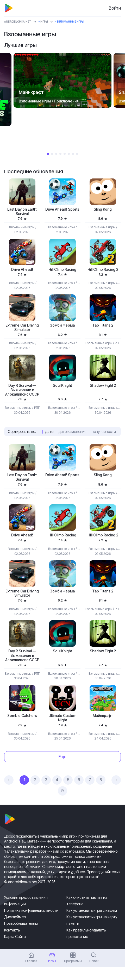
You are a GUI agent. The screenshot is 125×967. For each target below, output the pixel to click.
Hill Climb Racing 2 (103, 269)
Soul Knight (62, 385)
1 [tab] (48, 154)
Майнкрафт (103, 716)
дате (49, 431)
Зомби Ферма (62, 325)
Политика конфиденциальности (31, 910)
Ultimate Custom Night (62, 718)
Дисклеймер (15, 917)
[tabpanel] (62, 80)
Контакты (12, 930)
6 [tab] (69, 154)
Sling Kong (103, 209)
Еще (62, 756)
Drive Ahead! (22, 269)
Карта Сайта (15, 936)
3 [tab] (56, 154)
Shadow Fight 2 (103, 385)
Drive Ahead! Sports (62, 209)
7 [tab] (73, 154)
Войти (115, 8)
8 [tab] (77, 154)
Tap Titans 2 (102, 325)
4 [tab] (60, 154)
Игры (44, 21)
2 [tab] (52, 154)
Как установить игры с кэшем (91, 910)
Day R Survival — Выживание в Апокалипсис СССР (22, 389)
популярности (104, 431)
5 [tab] (65, 154)
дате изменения (72, 431)
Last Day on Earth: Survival (22, 211)
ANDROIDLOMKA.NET (17, 21)
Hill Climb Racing (62, 269)
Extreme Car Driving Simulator (22, 327)
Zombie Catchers (22, 716)
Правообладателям (21, 923)
